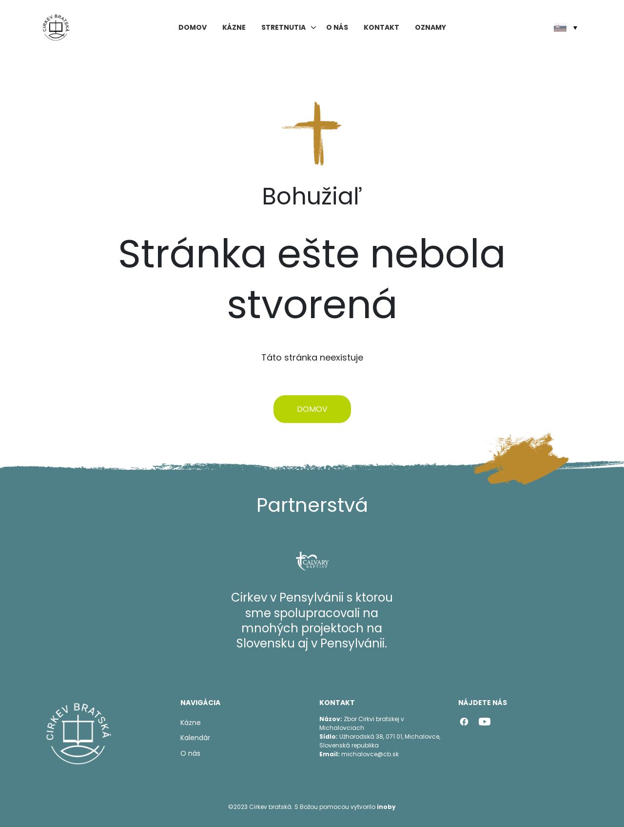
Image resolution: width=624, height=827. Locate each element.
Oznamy (430, 27)
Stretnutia (283, 27)
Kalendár (195, 738)
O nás (337, 27)
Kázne (234, 27)
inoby (386, 807)
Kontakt (381, 27)
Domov (192, 27)
